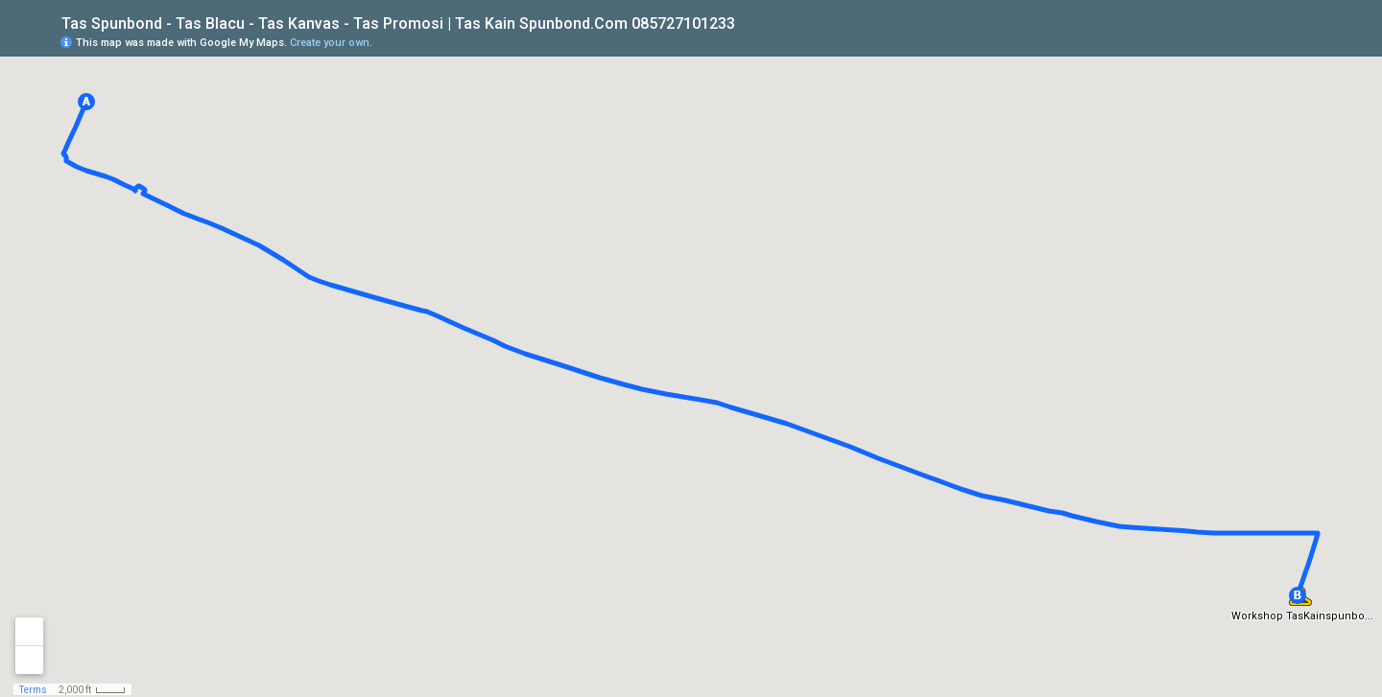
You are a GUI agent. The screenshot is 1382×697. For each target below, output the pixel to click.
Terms (33, 690)
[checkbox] (750, 22)
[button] (86, 101)
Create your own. (331, 42)
